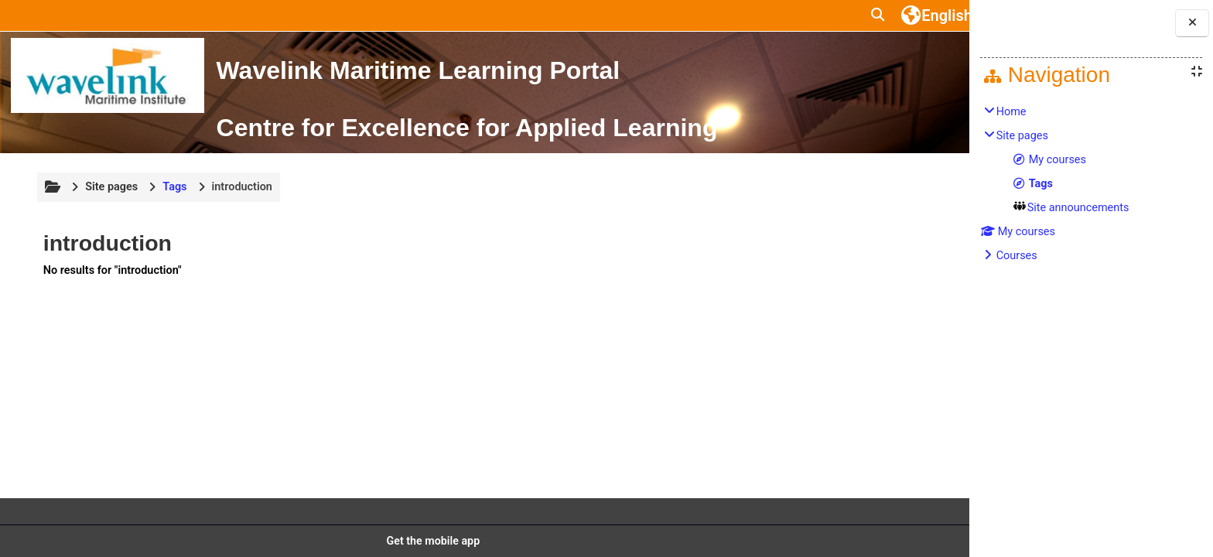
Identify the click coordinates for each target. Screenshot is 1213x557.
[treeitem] (1091, 184)
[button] (736, 15)
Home (1011, 111)
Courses (1016, 255)
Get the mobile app (385, 541)
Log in (915, 15)
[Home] (106, 75)
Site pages (110, 244)
